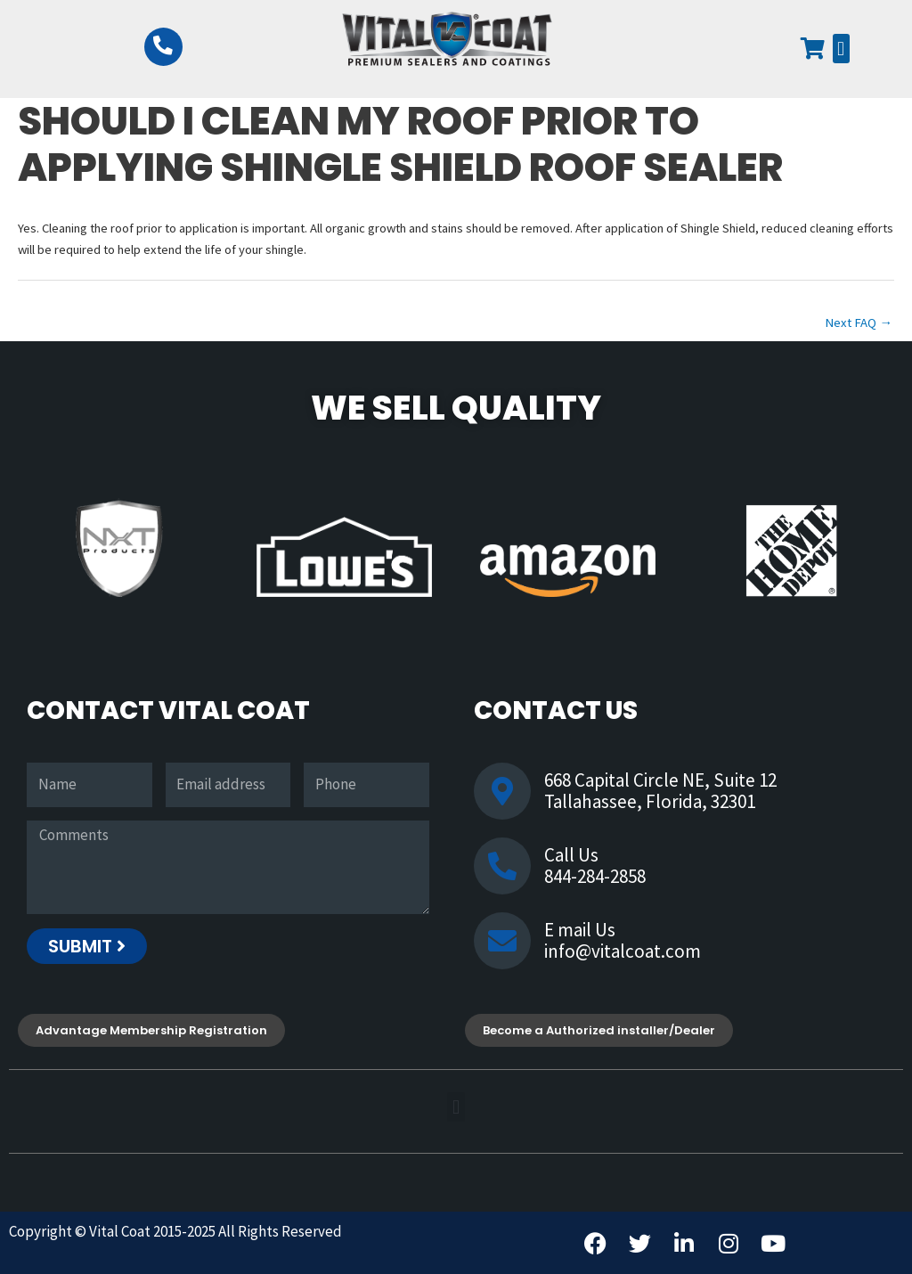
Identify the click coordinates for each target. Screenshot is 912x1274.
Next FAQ (858, 322)
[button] (841, 48)
